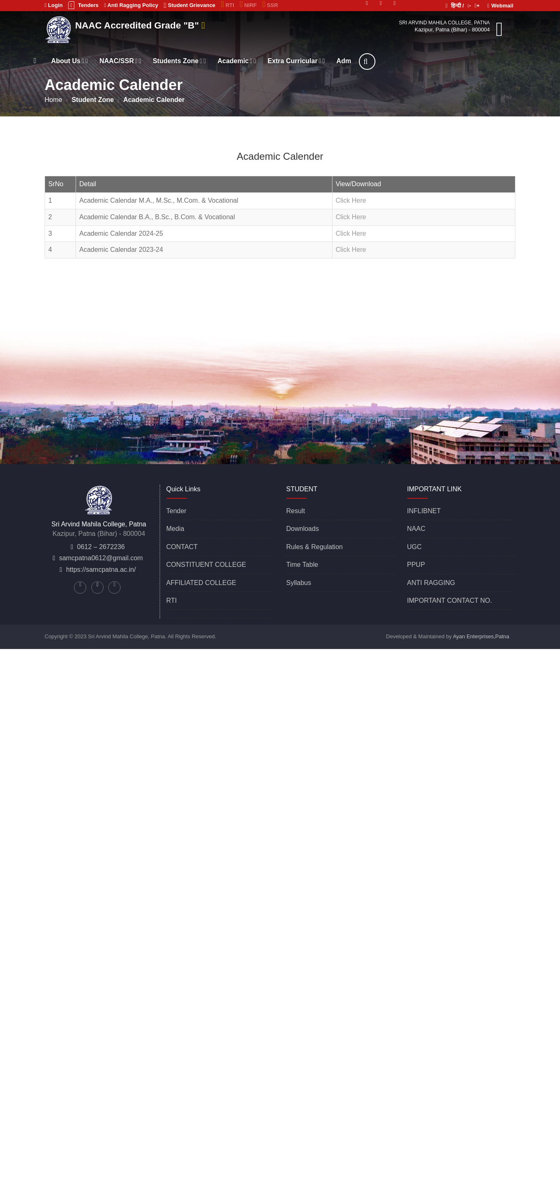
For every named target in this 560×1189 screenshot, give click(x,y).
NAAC (416, 528)
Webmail (500, 5)
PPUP (416, 564)
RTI (171, 600)
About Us (114, 60)
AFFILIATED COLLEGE (201, 582)
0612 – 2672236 (101, 546)
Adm (388, 60)
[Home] (80, 60)
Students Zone (224, 60)
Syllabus (298, 582)
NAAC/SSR (165, 60)
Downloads (302, 528)
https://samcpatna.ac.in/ (101, 569)
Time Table (302, 564)
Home (53, 99)
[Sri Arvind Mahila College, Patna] (59, 28)
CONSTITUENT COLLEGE (206, 564)
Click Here (351, 200)
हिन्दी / (455, 5)
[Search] (412, 61)
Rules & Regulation (314, 546)
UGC (414, 546)
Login (54, 5)
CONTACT (182, 546)
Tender (176, 510)
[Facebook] (395, 2)
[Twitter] (367, 2)
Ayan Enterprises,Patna (481, 636)
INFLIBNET (424, 510)
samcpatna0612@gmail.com (101, 557)
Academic (281, 60)
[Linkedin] (381, 2)
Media (175, 528)
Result (295, 510)
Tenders (83, 5)
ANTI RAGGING (431, 582)
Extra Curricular (341, 60)
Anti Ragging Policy (131, 5)
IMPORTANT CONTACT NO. (449, 600)
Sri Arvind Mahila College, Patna (444, 23)
